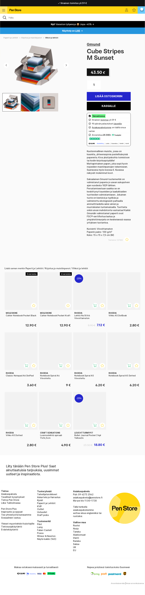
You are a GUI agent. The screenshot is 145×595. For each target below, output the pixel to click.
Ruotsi (76, 525)
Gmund (93, 44)
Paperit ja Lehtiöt (11, 38)
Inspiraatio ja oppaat (12, 511)
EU (74, 550)
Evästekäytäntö (9, 529)
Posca (40, 533)
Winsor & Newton (46, 536)
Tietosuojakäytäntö (11, 526)
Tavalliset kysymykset (13, 497)
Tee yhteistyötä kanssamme (16, 514)
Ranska (77, 541)
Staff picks (43, 515)
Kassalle (109, 106)
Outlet (40, 509)
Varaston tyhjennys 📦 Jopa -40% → (72, 24)
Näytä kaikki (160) (46, 539)
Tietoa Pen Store (10, 500)
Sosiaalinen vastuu (11, 517)
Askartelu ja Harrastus (48, 497)
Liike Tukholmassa (10, 502)
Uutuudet (42, 512)
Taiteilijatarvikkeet (47, 494)
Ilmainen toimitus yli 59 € (72, 3)
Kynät (40, 500)
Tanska (77, 531)
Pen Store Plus (9, 508)
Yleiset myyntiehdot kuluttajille (17, 523)
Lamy (40, 527)
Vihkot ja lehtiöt (51, 38)
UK (74, 547)
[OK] (72, 17)
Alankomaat (79, 534)
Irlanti (76, 537)
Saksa (76, 544)
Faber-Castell (44, 530)
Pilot (39, 524)
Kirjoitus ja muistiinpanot (31, 38)
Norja (76, 528)
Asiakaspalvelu (9, 494)
